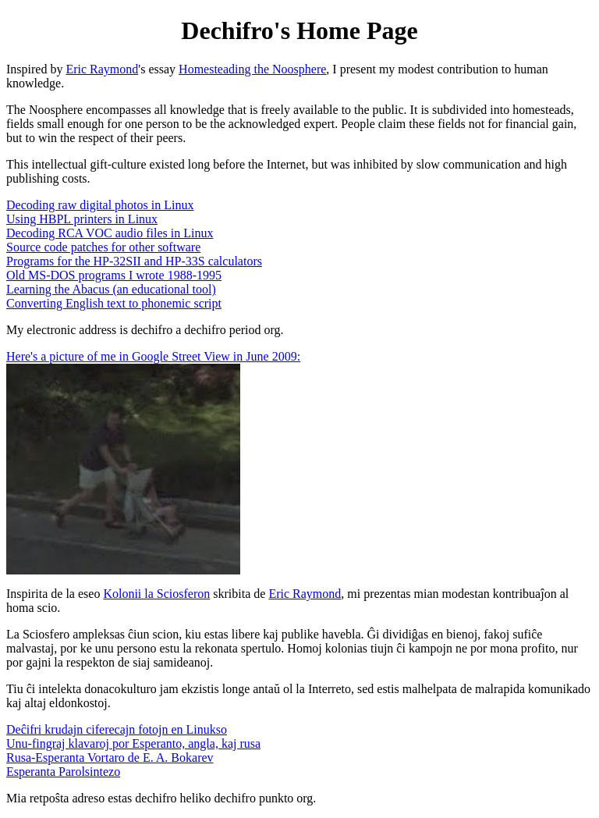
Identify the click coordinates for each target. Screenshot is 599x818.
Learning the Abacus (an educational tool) (111, 289)
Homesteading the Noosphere (252, 69)
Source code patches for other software (103, 247)
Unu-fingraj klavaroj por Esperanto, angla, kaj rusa (133, 743)
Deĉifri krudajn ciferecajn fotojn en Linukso (116, 729)
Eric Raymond (102, 69)
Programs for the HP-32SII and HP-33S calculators (134, 261)
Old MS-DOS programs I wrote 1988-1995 (114, 275)
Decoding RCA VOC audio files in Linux (109, 233)
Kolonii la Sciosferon (156, 593)
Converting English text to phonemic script (114, 303)
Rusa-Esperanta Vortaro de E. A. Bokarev (110, 757)
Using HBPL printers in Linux (82, 219)
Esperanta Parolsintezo (63, 771)
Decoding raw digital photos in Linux (99, 205)
